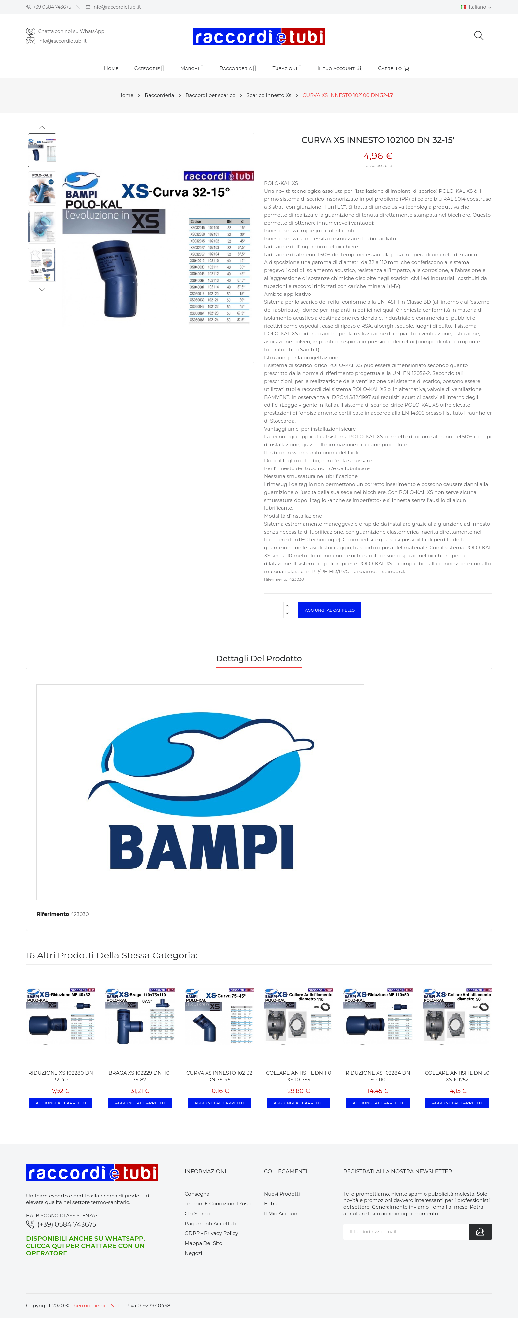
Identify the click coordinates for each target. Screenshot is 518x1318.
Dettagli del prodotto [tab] (259, 659)
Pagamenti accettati (210, 1223)
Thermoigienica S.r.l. (96, 1305)
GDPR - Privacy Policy (211, 1233)
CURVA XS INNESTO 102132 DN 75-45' (219, 1076)
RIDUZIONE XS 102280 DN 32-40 (60, 1076)
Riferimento (52, 914)
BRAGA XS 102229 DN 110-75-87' (140, 1076)
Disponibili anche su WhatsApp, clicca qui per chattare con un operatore (85, 1245)
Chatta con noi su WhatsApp (71, 31)
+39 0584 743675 (48, 7)
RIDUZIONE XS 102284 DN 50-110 (378, 1076)
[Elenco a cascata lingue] (476, 7)
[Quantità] (274, 610)
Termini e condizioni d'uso (218, 1203)
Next (42, 289)
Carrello (393, 68)
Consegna (197, 1194)
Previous (42, 127)
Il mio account (281, 1213)
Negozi (193, 1253)
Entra (271, 1203)
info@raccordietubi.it (113, 7)
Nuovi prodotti (282, 1194)
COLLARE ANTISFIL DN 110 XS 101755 (298, 1076)
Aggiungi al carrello (330, 610)
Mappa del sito (203, 1243)
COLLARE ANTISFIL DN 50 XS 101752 (457, 1076)
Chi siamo (197, 1213)
